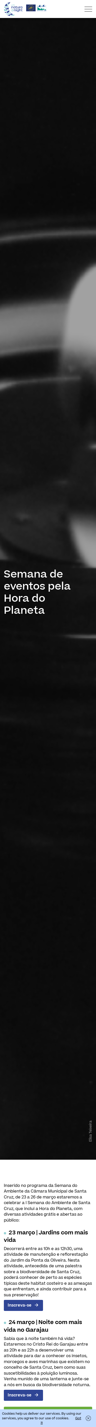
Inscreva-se (19, 1305)
